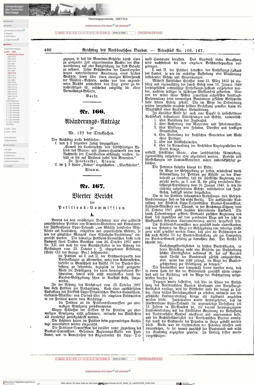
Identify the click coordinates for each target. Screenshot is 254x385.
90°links (148, 33)
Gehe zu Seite (119, 33)
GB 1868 (11, 71)
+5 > (91, 33)
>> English (8, 166)
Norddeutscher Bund (15, 54)
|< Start (59, 33)
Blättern (8, 44)
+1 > (85, 33)
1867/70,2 (11, 59)
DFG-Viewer (107, 25)
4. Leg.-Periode (13, 110)
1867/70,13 (12, 92)
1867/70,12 (12, 89)
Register (9, 33)
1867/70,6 (11, 73)
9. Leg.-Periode (13, 122)
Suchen (8, 25)
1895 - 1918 (10, 129)
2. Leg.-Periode (13, 105)
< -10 (66, 33)
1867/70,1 (11, 57)
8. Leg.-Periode (13, 119)
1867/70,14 (12, 94)
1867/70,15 (12, 96)
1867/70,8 (11, 78)
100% (141, 33)
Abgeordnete (12, 40)
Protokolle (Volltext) (15, 30)
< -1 (78, 33)
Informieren (10, 145)
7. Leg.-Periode (13, 117)
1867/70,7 (11, 75)
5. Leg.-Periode (13, 112)
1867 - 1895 (10, 52)
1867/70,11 (12, 87)
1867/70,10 (12, 85)
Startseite (9, 21)
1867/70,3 (11, 61)
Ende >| (105, 33)
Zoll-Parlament (12, 101)
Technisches (10, 152)
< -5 (72, 33)
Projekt (8, 149)
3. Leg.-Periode (13, 108)
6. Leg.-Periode (13, 115)
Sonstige (10, 124)
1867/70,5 (11, 68)
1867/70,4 (11, 66)
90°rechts (157, 33)
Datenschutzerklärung (14, 158)
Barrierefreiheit (11, 161)
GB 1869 (11, 80)
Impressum (10, 155)
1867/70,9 (11, 82)
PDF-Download (123, 25)
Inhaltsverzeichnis (93, 25)
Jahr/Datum (10, 36)
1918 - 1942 (10, 132)
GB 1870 (11, 99)
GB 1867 (11, 64)
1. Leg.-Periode (13, 103)
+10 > (97, 33)
